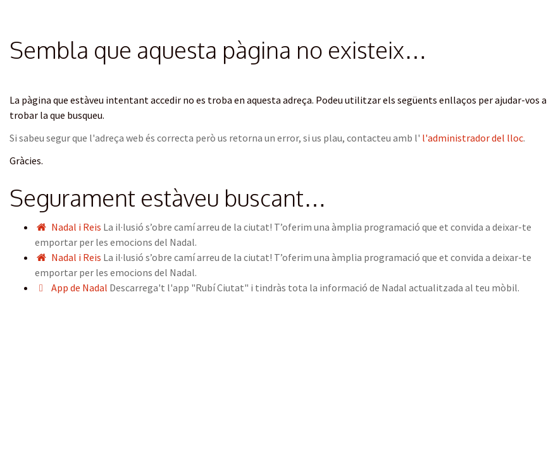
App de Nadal (79, 287)
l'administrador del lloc (472, 137)
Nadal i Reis (76, 227)
